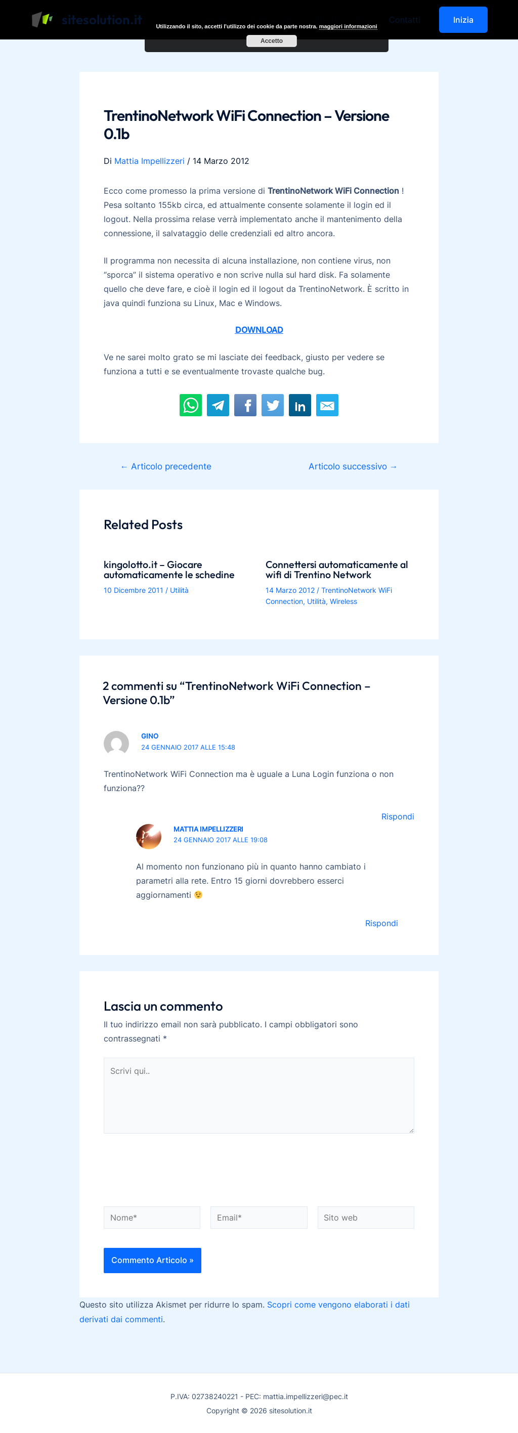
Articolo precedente (166, 465)
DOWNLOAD (259, 329)
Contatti (405, 20)
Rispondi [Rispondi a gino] (397, 816)
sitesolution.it (102, 19)
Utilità (179, 589)
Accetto (272, 40)
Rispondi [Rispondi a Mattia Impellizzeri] (381, 922)
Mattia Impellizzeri (208, 828)
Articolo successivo (353, 465)
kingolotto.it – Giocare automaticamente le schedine (171, 568)
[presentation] (180, 1171)
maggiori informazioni (348, 26)
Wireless (343, 600)
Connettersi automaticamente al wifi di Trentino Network (339, 568)
